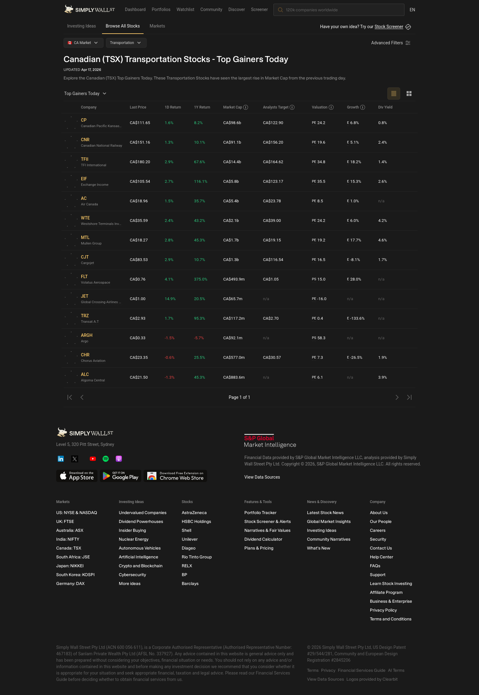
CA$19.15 (272, 240)
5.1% (352, 142)
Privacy (328, 670)
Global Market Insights (329, 521)
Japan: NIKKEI (70, 565)
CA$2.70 (271, 318)
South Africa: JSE (73, 557)
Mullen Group (92, 243)
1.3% (170, 142)
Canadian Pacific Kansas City (103, 126)
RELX (187, 565)
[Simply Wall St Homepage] (89, 9)
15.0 (319, 279)
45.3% (201, 240)
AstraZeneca (194, 512)
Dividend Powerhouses (141, 521)
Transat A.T (90, 322)
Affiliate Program (386, 592)
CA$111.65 (140, 122)
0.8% (383, 122)
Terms (313, 670)
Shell (186, 530)
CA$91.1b (233, 142)
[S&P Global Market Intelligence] (270, 442)
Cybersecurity (132, 574)
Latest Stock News (325, 512)
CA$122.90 (273, 122)
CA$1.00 (138, 298)
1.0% (352, 201)
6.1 (317, 378)
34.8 (319, 162)
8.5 (317, 201)
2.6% (383, 181)
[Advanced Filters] (391, 43)
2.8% (170, 240)
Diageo (189, 548)
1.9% (383, 357)
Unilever (190, 539)
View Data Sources (262, 477)
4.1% (170, 279)
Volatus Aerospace (96, 283)
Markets (157, 26)
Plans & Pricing (258, 548)
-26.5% (354, 358)
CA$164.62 (273, 162)
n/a (381, 201)
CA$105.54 (140, 181)
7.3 (317, 358)
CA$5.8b (232, 181)
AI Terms (396, 670)
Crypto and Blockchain (141, 565)
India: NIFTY (67, 539)
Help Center (381, 557)
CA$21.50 (139, 377)
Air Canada (90, 204)
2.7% (170, 181)
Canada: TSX (68, 548)
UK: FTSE (65, 521)
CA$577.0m (235, 357)
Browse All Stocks (123, 26)
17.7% (353, 240)
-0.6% (171, 357)
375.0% (202, 279)
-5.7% (200, 338)
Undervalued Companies (142, 512)
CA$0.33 (138, 338)
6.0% (352, 221)
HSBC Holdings (196, 521)
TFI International (94, 165)
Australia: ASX (69, 530)
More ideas (130, 583)
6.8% (352, 123)
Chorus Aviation (94, 361)
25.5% (201, 357)
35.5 (319, 182)
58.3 (319, 338)
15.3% (353, 182)
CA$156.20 (273, 142)
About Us (379, 512)
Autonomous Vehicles (140, 548)
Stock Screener (389, 26)
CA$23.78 (272, 201)
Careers (378, 530)
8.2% (199, 122)
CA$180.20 (140, 162)
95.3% (201, 318)
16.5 (319, 260)
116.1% (202, 181)
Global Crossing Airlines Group (103, 302)
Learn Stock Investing (391, 583)
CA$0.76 (138, 279)
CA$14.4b (233, 162)
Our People (381, 521)
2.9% (170, 162)
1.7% (383, 259)
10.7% (201, 259)
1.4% (383, 162)
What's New (318, 548)
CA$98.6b (233, 122)
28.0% (353, 279)
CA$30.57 (272, 357)
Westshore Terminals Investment (103, 224)
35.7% (201, 201)
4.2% (383, 220)
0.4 (317, 319)
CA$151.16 (140, 142)
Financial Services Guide (362, 670)
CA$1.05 (271, 279)
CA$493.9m (235, 279)
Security (378, 539)
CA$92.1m (234, 338)
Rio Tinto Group (197, 557)
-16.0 (319, 299)
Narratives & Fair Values (267, 530)
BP (184, 574)
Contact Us (381, 548)
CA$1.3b (232, 259)
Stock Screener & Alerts (267, 521)
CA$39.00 (272, 220)
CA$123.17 (273, 181)
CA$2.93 (138, 318)
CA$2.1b (232, 220)
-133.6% (355, 319)
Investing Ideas (81, 26)
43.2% (201, 220)
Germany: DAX (70, 583)
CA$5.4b (232, 201)
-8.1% (353, 260)
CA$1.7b (232, 240)
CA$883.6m (235, 377)
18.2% (353, 162)
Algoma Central (93, 380)
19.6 (319, 142)
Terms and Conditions (390, 619)
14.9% (171, 298)
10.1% (201, 142)
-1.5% (171, 338)
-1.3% (171, 377)
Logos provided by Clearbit (372, 679)
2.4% (383, 142)
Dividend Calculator (263, 539)
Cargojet (88, 263)
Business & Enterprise (391, 601)
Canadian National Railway (102, 146)
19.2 (319, 240)
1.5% (170, 201)
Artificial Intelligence (138, 557)
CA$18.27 (139, 240)
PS (314, 279)
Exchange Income (95, 185)
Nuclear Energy (133, 539)
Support (378, 574)
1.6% (170, 122)
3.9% (383, 377)
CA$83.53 (139, 259)
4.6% (383, 240)
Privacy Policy (383, 610)
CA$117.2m (235, 318)
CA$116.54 (273, 259)
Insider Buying (132, 530)
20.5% (201, 298)
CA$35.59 (139, 220)
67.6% (201, 162)
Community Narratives (328, 539)
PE (314, 123)
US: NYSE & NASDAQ (76, 512)
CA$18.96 (139, 201)
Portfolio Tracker (260, 512)
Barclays (190, 583)
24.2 (319, 123)
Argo (85, 341)
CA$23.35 (139, 357)
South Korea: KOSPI (75, 574)
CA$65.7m (234, 298)
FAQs (375, 565)
